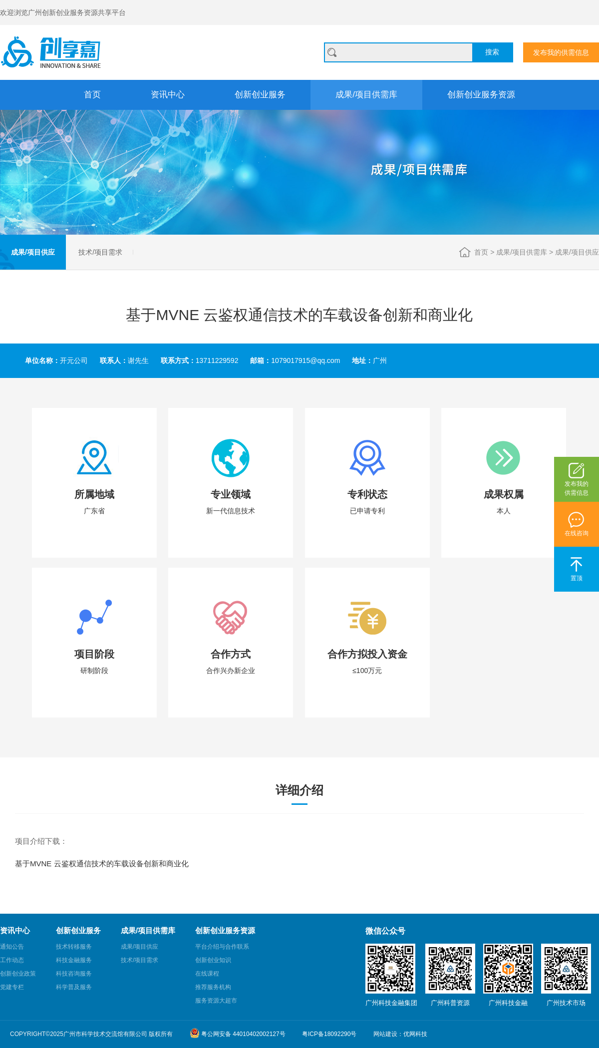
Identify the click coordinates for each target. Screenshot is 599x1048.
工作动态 (12, 960)
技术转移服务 (74, 946)
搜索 (492, 52)
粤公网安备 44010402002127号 (238, 1033)
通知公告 (12, 946)
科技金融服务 (74, 960)
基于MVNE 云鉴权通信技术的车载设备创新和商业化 (102, 863)
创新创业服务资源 (481, 94)
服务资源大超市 (216, 1000)
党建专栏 (12, 987)
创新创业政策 (18, 973)
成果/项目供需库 (366, 94)
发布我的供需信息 (561, 52)
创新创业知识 (213, 960)
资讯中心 (168, 94)
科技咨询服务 (74, 973)
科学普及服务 (74, 987)
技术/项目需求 (100, 252)
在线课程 (207, 973)
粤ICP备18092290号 (329, 1034)
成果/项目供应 (33, 252)
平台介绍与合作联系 (222, 946)
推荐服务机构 (213, 987)
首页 (92, 94)
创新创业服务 (260, 94)
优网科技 (415, 1034)
